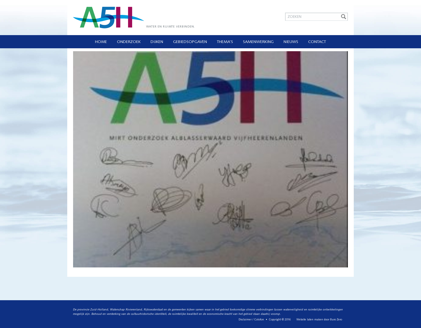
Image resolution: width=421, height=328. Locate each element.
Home (101, 42)
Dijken (157, 42)
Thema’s (225, 42)
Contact (317, 42)
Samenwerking (258, 42)
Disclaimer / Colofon (251, 319)
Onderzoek (129, 42)
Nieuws (291, 42)
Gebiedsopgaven (190, 42)
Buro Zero (336, 319)
